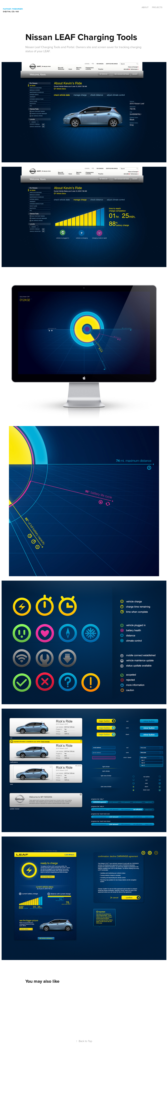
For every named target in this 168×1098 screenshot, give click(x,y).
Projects (157, 7)
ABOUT (145, 7)
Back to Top (84, 1041)
